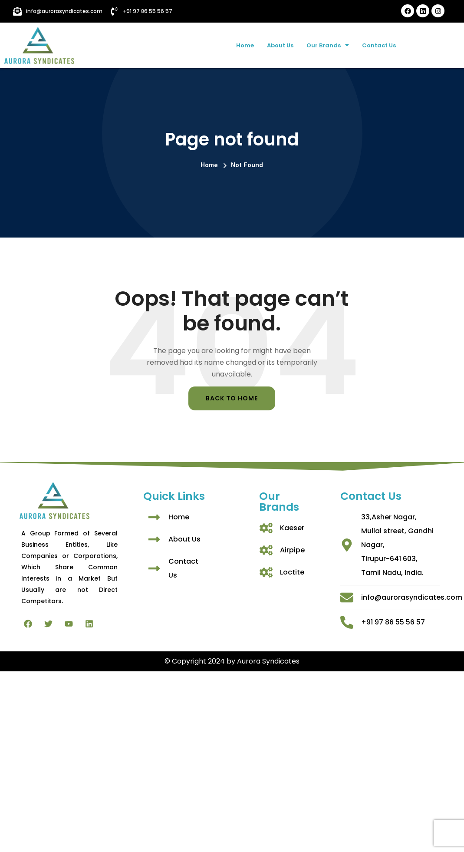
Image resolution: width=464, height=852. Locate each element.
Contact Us (386, 45)
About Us (276, 45)
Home (236, 45)
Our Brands (329, 45)
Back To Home (232, 398)
